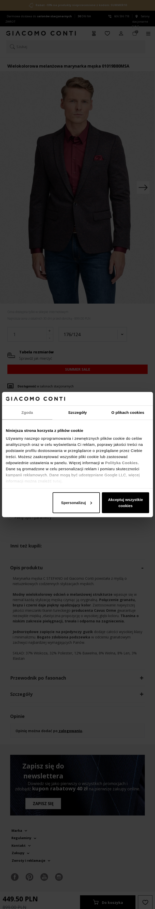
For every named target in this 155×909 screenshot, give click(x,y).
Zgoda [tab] (27, 412)
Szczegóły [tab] (77, 412)
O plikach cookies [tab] (127, 412)
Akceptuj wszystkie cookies (125, 502)
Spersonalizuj (76, 502)
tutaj (57, 481)
